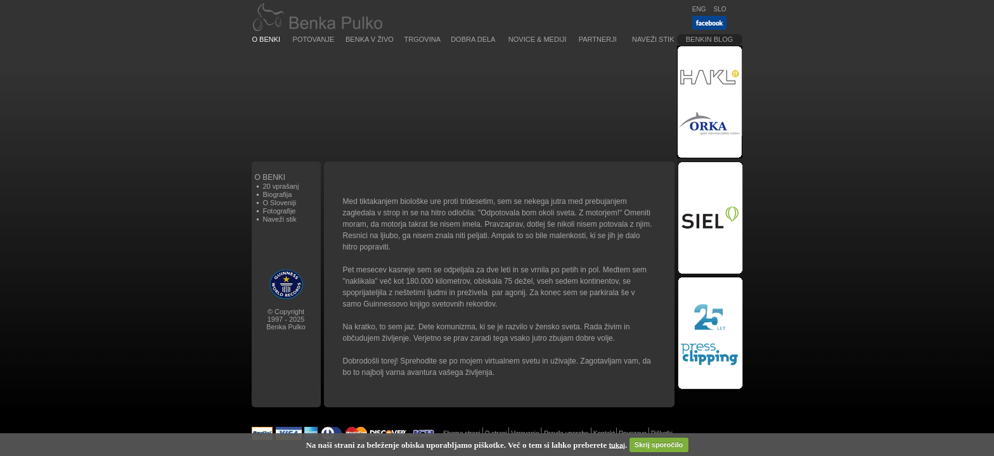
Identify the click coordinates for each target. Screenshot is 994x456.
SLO (719, 9)
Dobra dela (473, 39)
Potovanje (314, 39)
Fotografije (279, 211)
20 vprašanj (281, 186)
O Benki (266, 39)
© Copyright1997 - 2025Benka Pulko (286, 319)
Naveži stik (653, 39)
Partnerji (598, 39)
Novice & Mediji (537, 39)
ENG (699, 9)
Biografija (277, 194)
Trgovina (422, 39)
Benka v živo (369, 39)
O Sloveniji (280, 202)
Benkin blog (709, 39)
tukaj (617, 444)
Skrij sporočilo (659, 444)
